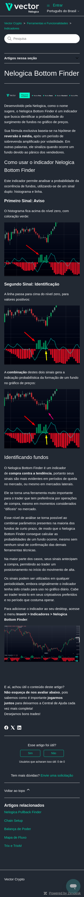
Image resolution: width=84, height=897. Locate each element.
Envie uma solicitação (57, 775)
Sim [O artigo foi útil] (30, 753)
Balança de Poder (17, 829)
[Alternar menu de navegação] (48, 5)
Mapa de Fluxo (15, 837)
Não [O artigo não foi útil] (53, 753)
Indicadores (11, 28)
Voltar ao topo (17, 790)
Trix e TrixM (13, 846)
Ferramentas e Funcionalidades (47, 23)
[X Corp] (13, 728)
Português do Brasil (63, 11)
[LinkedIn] (19, 728)
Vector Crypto (13, 23)
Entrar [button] (58, 5)
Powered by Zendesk (65, 893)
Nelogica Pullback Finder (22, 812)
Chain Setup (13, 820)
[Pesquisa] (42, 38)
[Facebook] (6, 728)
